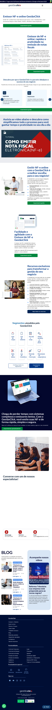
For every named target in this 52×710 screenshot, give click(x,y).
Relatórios (11, 662)
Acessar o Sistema (13, 622)
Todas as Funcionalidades (33, 662)
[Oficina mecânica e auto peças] (39, 337)
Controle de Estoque (14, 651)
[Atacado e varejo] (30, 337)
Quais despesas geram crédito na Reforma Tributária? (18, 585)
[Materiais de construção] (30, 353)
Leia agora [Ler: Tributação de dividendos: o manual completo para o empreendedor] (17, 609)
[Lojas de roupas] (13, 337)
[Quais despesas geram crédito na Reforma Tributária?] (6, 584)
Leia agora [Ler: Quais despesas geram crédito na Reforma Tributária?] (17, 592)
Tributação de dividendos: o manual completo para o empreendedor (18, 601)
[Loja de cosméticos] (22, 353)
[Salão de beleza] (13, 353)
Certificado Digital (31, 655)
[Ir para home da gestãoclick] (14, 5)
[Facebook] (17, 680)
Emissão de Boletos (14, 657)
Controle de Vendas (14, 653)
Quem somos (12, 624)
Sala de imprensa (13, 641)
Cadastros (11, 660)
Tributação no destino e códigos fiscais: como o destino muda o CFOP (18, 568)
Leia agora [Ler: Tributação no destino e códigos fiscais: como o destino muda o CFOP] (17, 576)
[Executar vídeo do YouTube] (26, 143)
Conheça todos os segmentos (18, 365)
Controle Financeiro (14, 649)
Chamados (29, 651)
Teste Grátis (12, 628)
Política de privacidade (22, 697)
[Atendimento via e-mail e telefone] (19, 670)
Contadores (12, 639)
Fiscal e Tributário (17, 562)
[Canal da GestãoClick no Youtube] (13, 680)
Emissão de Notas (13, 655)
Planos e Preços (13, 626)
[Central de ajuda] (26, 671)
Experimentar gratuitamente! (12, 428)
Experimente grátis (26, 25)
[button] (4, 706)
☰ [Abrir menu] (42, 5)
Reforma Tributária (17, 579)
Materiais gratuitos (13, 635)
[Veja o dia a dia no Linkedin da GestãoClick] (20, 680)
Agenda (29, 653)
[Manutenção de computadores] (39, 353)
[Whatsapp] (11, 670)
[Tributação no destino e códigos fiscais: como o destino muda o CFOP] (6, 567)
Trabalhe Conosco (13, 630)
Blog (10, 633)
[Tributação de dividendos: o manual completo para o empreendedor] (6, 599)
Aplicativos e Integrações (33, 657)
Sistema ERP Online (32, 660)
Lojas (28, 649)
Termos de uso (31, 697)
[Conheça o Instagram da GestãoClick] (9, 680)
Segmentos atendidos (14, 637)
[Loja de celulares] (22, 337)
